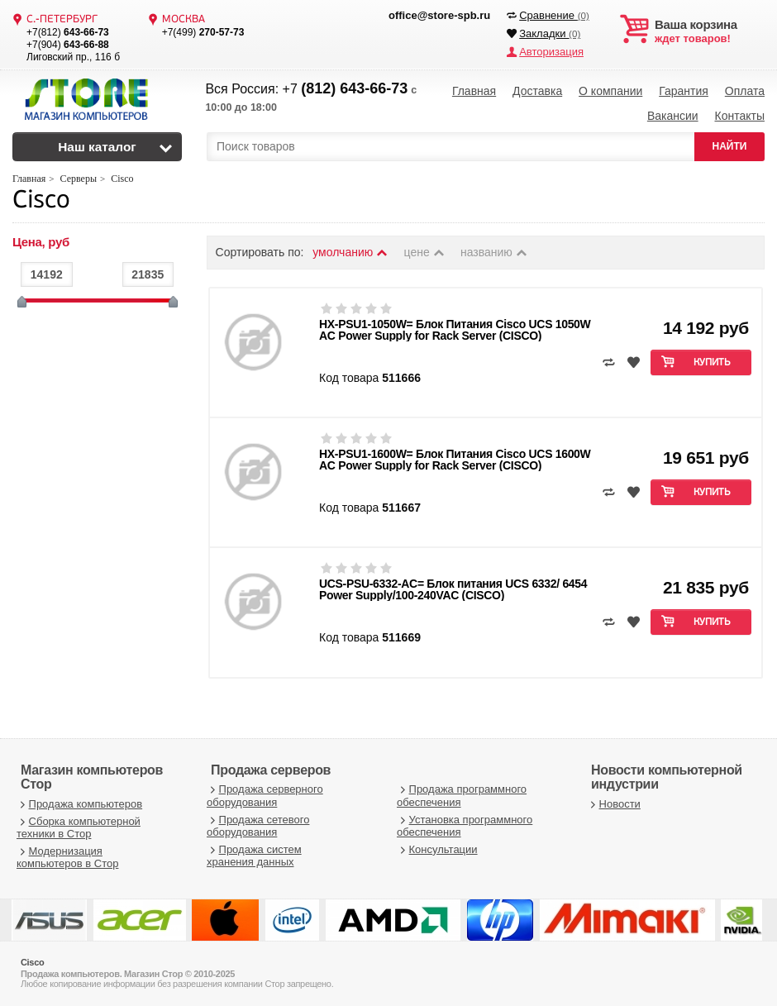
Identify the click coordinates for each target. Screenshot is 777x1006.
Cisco (40, 201)
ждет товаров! (710, 31)
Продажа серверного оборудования (265, 795)
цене (425, 252)
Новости (614, 804)
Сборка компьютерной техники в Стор (79, 828)
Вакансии (672, 115)
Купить (712, 363)
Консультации (437, 849)
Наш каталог (97, 147)
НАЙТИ (730, 146)
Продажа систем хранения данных (254, 856)
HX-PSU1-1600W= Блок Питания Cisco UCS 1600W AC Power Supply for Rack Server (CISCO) (454, 459)
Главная (474, 91)
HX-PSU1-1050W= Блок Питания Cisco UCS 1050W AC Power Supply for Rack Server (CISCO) (454, 329)
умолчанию (350, 252)
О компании (610, 91)
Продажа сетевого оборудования (258, 826)
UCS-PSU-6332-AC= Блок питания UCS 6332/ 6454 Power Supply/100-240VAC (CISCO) (453, 589)
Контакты (739, 115)
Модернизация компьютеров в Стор (67, 857)
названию (494, 252)
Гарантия (683, 91)
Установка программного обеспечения (464, 826)
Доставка (537, 91)
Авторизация (551, 51)
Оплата (745, 91)
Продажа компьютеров (79, 804)
